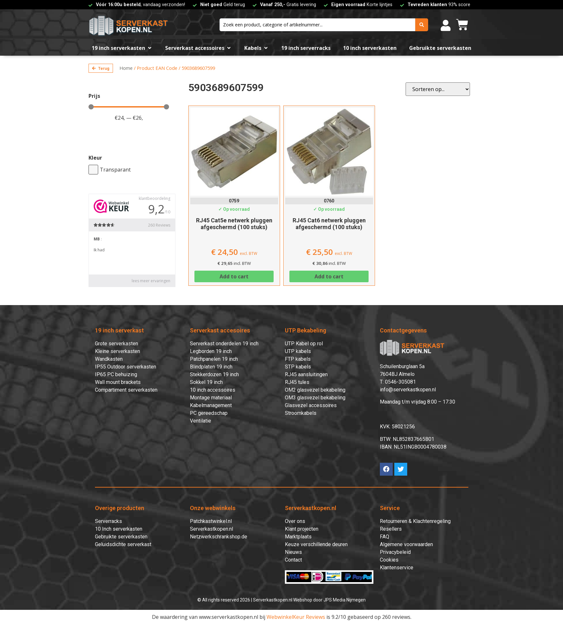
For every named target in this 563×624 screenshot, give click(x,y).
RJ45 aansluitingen (306, 374)
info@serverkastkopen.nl (408, 390)
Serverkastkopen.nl (211, 529)
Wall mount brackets (118, 382)
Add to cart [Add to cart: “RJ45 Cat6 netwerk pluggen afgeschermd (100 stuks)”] (328, 276)
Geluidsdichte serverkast (123, 544)
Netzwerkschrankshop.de (218, 537)
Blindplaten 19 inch (211, 367)
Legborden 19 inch (211, 351)
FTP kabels (298, 359)
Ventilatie (200, 421)
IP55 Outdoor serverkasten (125, 367)
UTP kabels (298, 351)
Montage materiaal (211, 398)
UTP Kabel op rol (304, 343)
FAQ (384, 537)
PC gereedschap (209, 413)
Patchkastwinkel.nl (211, 521)
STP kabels (298, 367)
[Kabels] (256, 47)
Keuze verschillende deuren (316, 544)
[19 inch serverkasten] (122, 47)
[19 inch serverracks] (306, 47)
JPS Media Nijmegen (345, 599)
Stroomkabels (300, 413)
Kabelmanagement (211, 405)
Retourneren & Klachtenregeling (415, 521)
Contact (293, 560)
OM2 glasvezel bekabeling (315, 390)
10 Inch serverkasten (118, 529)
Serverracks (108, 521)
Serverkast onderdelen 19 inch (224, 343)
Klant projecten (301, 529)
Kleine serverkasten (117, 351)
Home (126, 68)
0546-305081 (400, 382)
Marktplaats (298, 537)
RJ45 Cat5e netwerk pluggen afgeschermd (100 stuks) (234, 224)
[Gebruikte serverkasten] (440, 47)
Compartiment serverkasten (126, 390)
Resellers (391, 529)
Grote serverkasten (116, 343)
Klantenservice (396, 567)
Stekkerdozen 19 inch (214, 374)
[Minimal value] (129, 106)
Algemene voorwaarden (406, 544)
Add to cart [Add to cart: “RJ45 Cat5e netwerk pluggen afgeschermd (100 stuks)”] (234, 276)
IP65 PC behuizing (116, 374)
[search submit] (421, 24)
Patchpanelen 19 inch (214, 359)
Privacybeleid (395, 552)
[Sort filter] (438, 89)
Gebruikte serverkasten (121, 537)
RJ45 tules (297, 382)
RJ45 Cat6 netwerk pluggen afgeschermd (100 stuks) (329, 224)
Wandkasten (109, 359)
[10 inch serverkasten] (370, 47)
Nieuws (293, 552)
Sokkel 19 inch (206, 382)
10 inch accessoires (212, 390)
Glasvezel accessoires (311, 405)
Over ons (295, 521)
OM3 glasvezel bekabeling (315, 398)
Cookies (389, 560)
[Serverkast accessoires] (198, 47)
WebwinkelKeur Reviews (296, 616)
